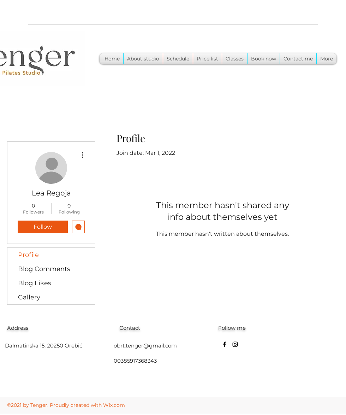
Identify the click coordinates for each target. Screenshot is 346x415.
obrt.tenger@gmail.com (145, 345)
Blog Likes (34, 283)
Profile (28, 255)
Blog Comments (44, 269)
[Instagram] (235, 344)
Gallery (29, 297)
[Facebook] (224, 344)
